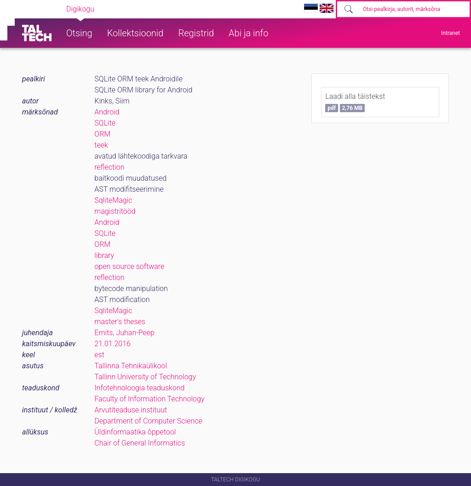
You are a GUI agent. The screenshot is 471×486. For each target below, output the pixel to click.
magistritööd (114, 211)
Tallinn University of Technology (145, 376)
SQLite (104, 123)
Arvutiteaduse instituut (130, 410)
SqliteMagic (113, 200)
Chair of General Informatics (139, 443)
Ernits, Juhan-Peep (124, 332)
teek (101, 145)
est (99, 354)
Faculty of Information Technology (149, 399)
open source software (129, 266)
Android (106, 112)
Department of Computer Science (148, 421)
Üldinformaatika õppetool (135, 432)
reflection (109, 167)
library (104, 255)
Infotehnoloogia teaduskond (139, 387)
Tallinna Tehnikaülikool (130, 365)
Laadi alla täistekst (355, 102)
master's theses (119, 321)
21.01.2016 (112, 343)
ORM (102, 134)
